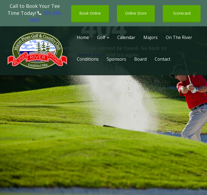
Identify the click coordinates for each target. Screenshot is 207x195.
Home (83, 37)
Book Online (90, 13)
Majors (150, 37)
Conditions (88, 59)
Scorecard (182, 13)
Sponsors (116, 59)
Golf (103, 37)
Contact (162, 59)
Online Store (136, 13)
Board (140, 59)
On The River (179, 37)
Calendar (126, 37)
